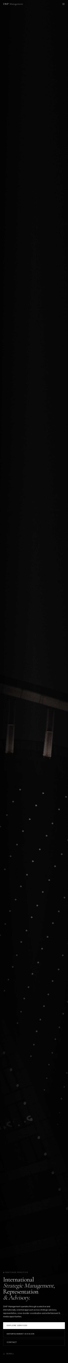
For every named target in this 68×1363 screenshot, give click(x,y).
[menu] (63, 4)
